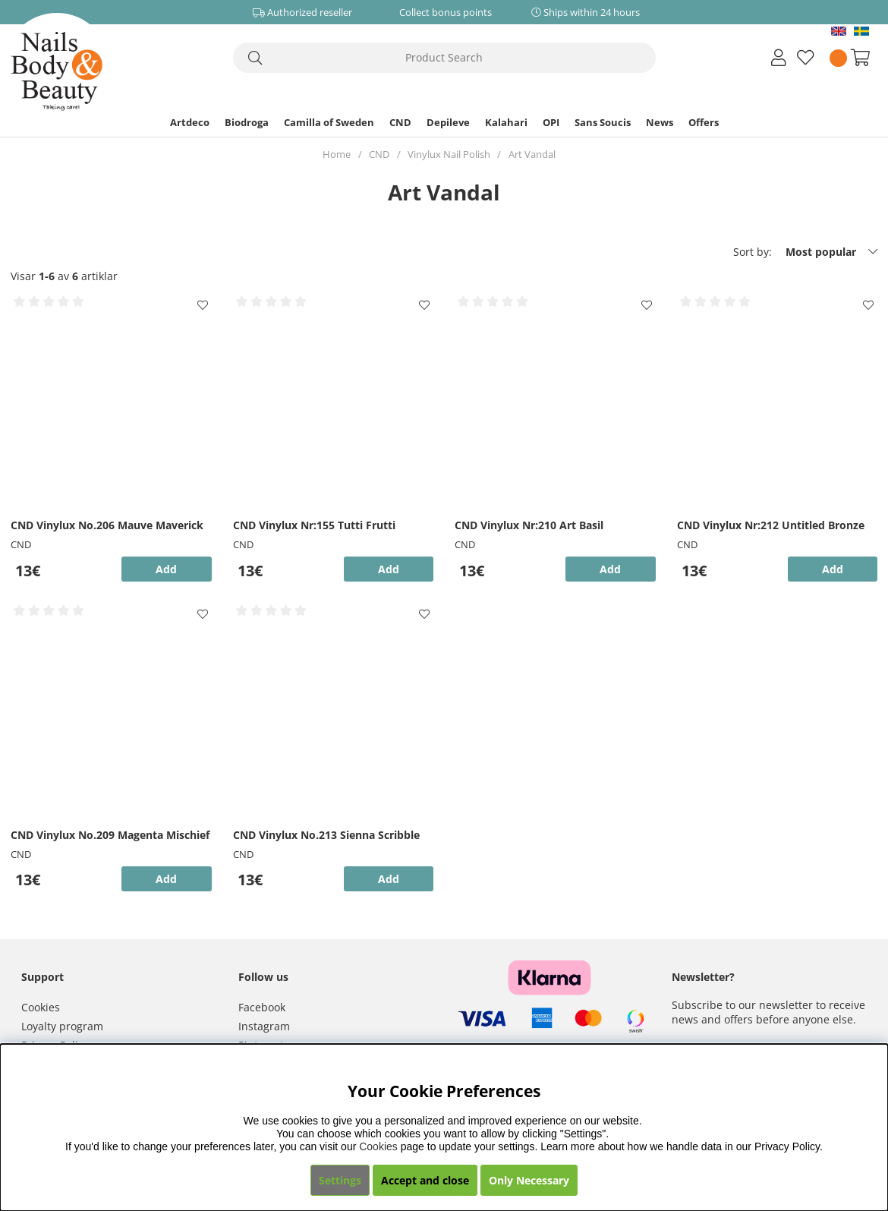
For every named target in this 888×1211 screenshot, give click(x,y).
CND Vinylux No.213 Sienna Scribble (326, 835)
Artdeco (189, 122)
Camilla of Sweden (329, 122)
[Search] (444, 58)
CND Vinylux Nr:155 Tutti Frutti (314, 525)
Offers (703, 122)
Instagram (264, 1026)
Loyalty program (62, 1026)
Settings (340, 1180)
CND (400, 122)
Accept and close (425, 1180)
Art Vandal (532, 154)
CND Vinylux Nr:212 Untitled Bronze (770, 525)
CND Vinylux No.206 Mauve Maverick (107, 525)
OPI (551, 122)
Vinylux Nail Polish (449, 154)
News (659, 122)
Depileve (448, 122)
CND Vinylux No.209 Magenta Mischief (110, 835)
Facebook (261, 1007)
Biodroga (247, 122)
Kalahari (506, 122)
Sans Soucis (603, 122)
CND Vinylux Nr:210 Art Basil (529, 525)
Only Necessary (529, 1180)
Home (337, 154)
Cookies (40, 1007)
